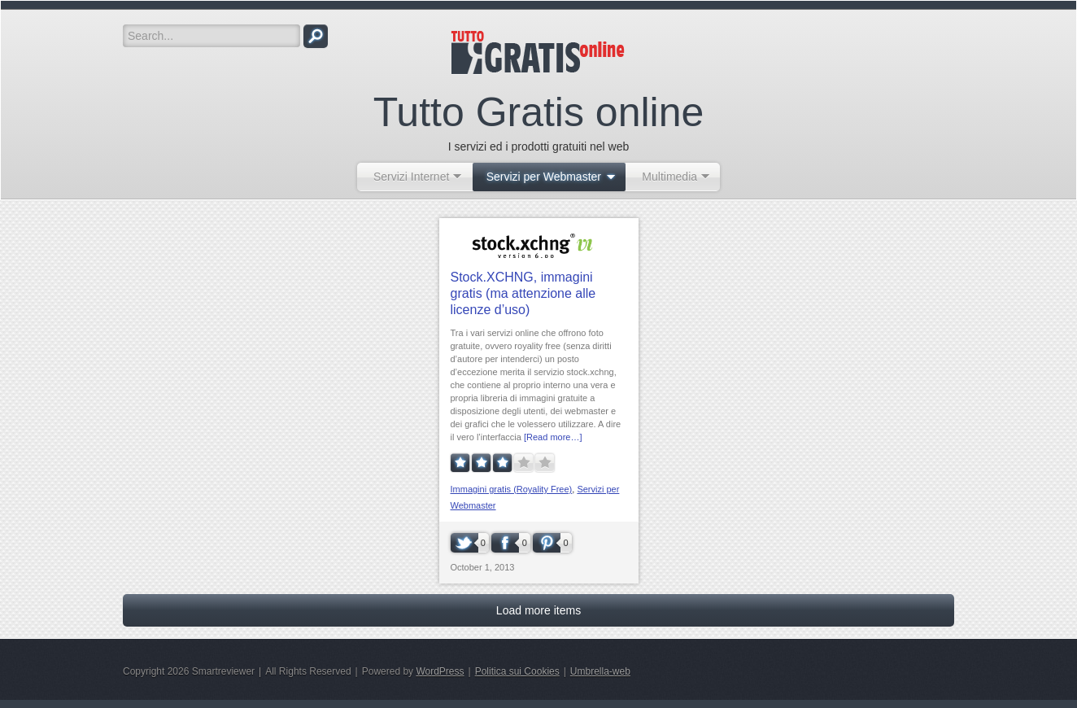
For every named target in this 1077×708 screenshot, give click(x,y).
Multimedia (669, 176)
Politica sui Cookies (517, 671)
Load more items (538, 610)
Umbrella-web (600, 671)
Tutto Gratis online (538, 112)
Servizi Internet (411, 176)
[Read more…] (553, 437)
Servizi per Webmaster (543, 176)
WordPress (440, 671)
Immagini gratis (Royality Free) (512, 489)
